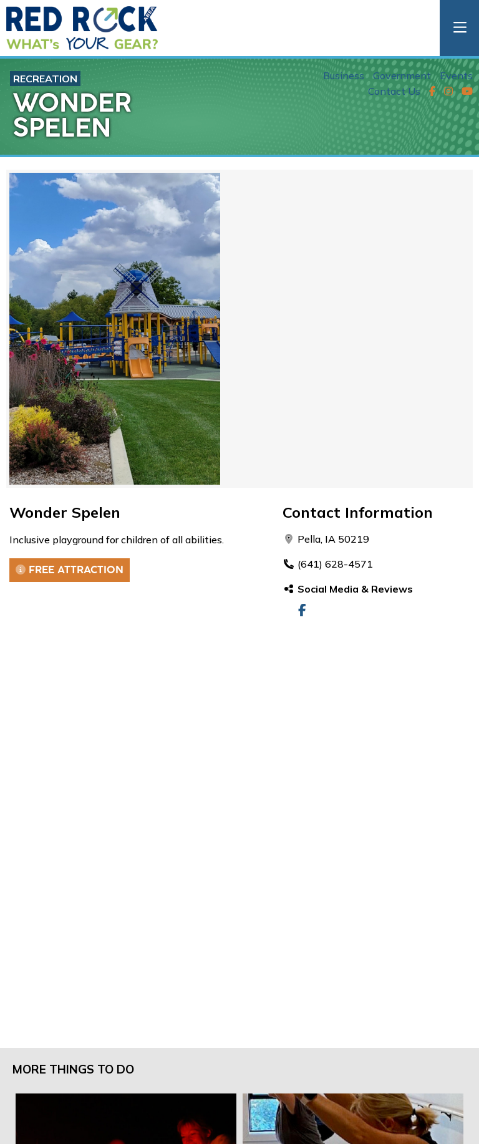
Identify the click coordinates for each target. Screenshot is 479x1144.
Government (402, 75)
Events (456, 75)
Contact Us (394, 91)
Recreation (45, 78)
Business (343, 75)
